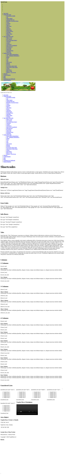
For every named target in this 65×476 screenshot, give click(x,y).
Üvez (7, 58)
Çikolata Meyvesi (10, 19)
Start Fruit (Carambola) (11, 45)
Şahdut (7, 57)
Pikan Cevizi (9, 37)
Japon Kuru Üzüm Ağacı (12, 67)
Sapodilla (8, 32)
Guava (7, 22)
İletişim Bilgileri (7, 80)
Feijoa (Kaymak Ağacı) (11, 40)
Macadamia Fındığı (10, 15)
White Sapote (9, 18)
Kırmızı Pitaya (9, 31)
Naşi (7, 61)
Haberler (5, 73)
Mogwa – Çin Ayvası (11, 72)
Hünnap (8, 63)
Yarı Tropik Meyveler (8, 36)
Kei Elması (8, 48)
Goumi (7, 68)
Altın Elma (8, 26)
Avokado (8, 23)
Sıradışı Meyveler (7, 53)
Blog (4, 77)
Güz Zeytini (9, 62)
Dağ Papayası (9, 46)
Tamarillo (8, 41)
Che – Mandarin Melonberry (12, 55)
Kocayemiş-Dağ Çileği (11, 66)
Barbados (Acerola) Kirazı (12, 21)
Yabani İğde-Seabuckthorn (12, 54)
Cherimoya (8, 44)
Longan (8, 43)
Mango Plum (9, 33)
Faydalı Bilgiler (7, 75)
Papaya (8, 25)
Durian (7, 27)
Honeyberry (9, 69)
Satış (4, 76)
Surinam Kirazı (9, 50)
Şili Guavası (9, 39)
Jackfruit (8, 35)
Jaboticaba (8, 49)
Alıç (7, 59)
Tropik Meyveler (7, 14)
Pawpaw (8, 64)
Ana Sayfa (5, 13)
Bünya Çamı (9, 71)
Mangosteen (9, 30)
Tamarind (8, 28)
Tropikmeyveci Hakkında (9, 79)
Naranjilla (8, 51)
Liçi (7, 17)
